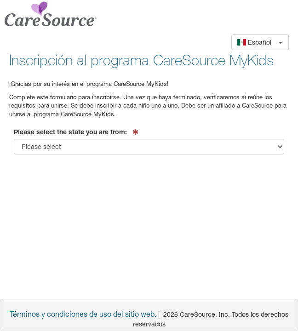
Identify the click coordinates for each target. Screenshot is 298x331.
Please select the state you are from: (70, 132)
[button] (260, 42)
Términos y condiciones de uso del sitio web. (83, 313)
